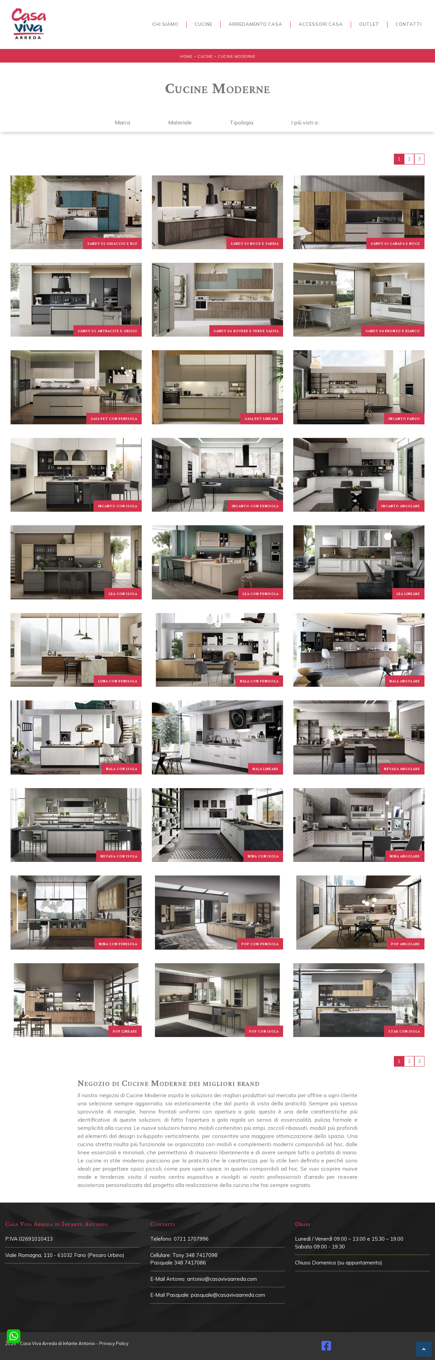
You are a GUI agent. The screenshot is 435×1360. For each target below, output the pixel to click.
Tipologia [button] (241, 122)
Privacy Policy (113, 1343)
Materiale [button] (180, 122)
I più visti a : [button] (305, 122)
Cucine (203, 24)
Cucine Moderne (236, 56)
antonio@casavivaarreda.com (222, 1279)
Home (186, 56)
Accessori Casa (321, 24)
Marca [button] (122, 122)
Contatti (409, 24)
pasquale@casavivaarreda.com (228, 1295)
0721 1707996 (191, 1239)
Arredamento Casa (255, 24)
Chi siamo (165, 24)
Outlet (369, 24)
